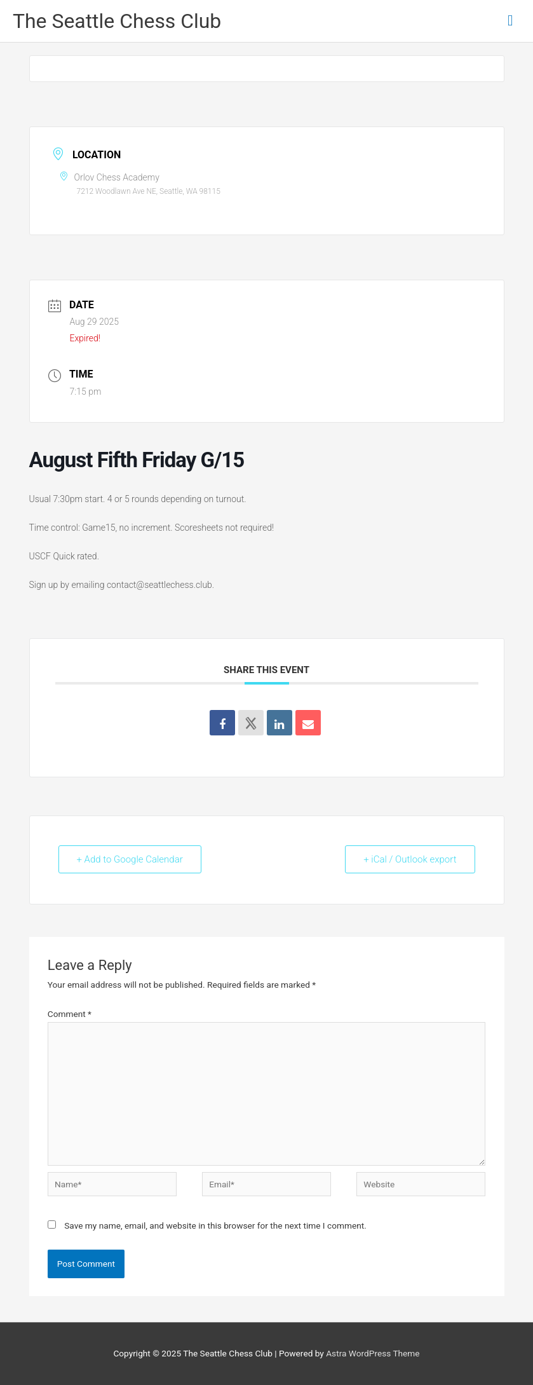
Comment (69, 1014)
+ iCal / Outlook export (409, 859)
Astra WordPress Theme (372, 1353)
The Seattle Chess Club (117, 21)
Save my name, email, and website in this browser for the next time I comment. (215, 1225)
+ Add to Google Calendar (130, 859)
